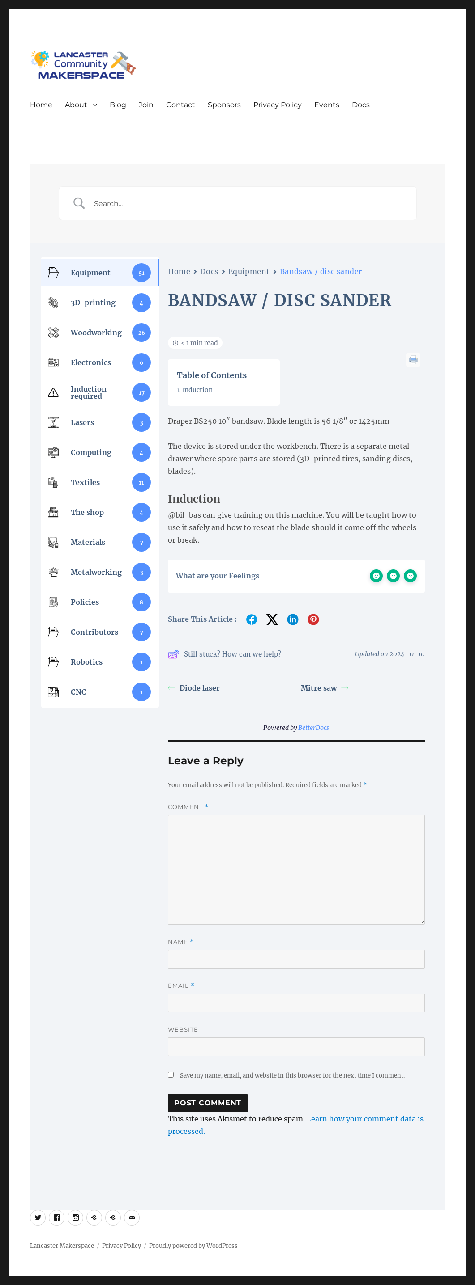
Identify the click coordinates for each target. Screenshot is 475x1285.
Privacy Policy (277, 105)
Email (181, 986)
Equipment (249, 271)
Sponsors (224, 105)
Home (41, 105)
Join (146, 105)
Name (181, 942)
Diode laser (194, 687)
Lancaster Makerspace (62, 1246)
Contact (180, 105)
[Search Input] (249, 203)
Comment (188, 807)
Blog (118, 105)
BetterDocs (313, 728)
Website (183, 1029)
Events (326, 105)
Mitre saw (324, 687)
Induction (197, 390)
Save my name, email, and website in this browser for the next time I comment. (292, 1075)
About (76, 105)
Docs (361, 105)
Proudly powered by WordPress (193, 1246)
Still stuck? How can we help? (224, 654)
